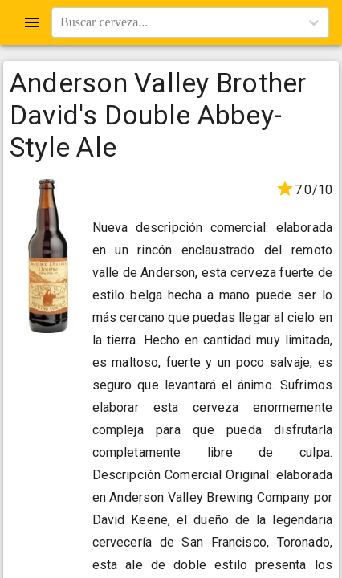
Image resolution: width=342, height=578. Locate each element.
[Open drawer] (32, 22)
